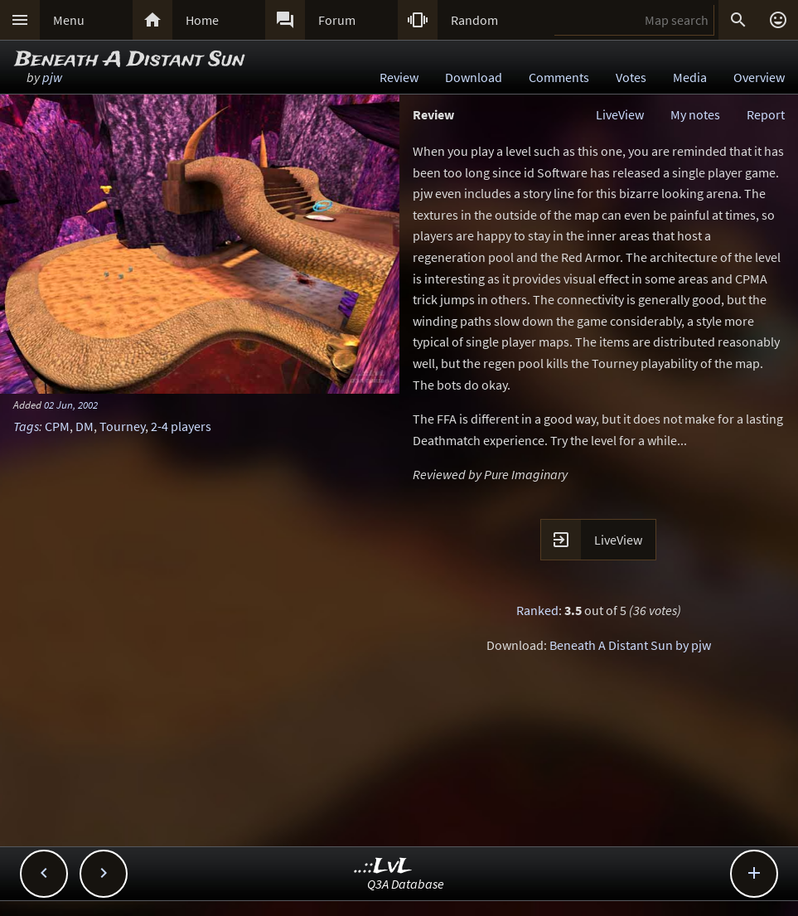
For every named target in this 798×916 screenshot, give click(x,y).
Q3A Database (405, 883)
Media (690, 77)
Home (202, 20)
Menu (69, 20)
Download (473, 77)
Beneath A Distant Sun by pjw (630, 645)
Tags (26, 426)
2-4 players (181, 426)
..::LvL (383, 866)
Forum (336, 20)
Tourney (122, 426)
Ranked (537, 610)
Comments (559, 77)
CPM (57, 426)
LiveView (620, 114)
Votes (631, 77)
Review (399, 77)
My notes (695, 114)
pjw (52, 77)
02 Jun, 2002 (71, 404)
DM (84, 426)
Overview (759, 77)
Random (474, 20)
